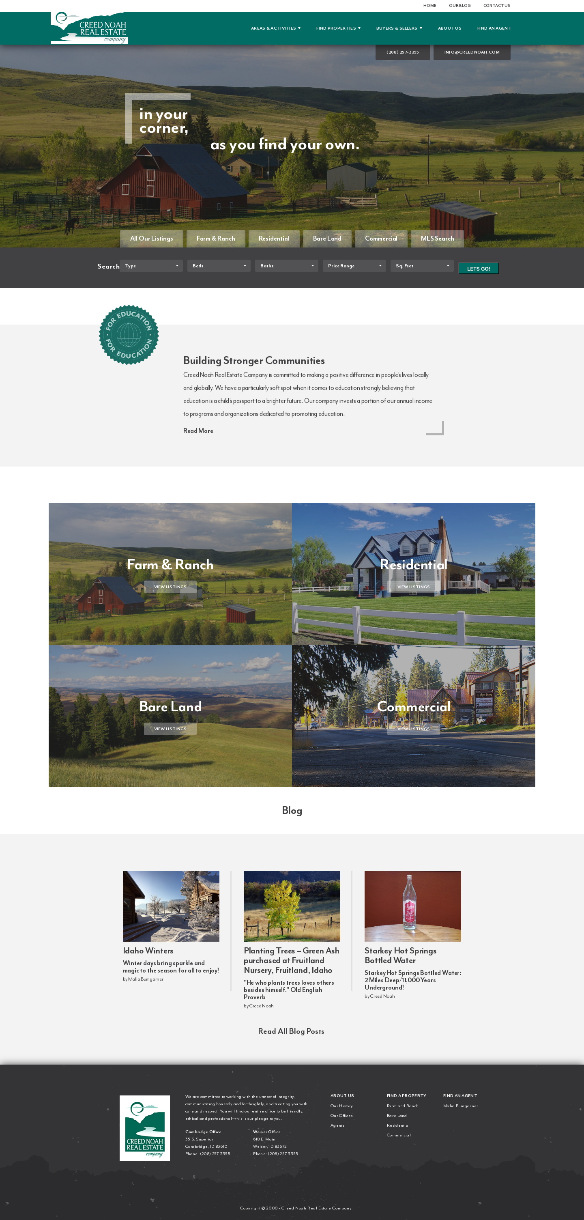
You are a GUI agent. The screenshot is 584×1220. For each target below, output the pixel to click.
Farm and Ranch (403, 1105)
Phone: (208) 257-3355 (207, 1153)
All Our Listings (151, 239)
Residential (274, 239)
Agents (337, 1125)
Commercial (381, 239)
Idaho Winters (148, 950)
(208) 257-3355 (402, 52)
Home (429, 5)
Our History (342, 1105)
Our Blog (460, 5)
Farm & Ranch (216, 239)
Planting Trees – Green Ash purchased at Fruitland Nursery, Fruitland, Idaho (291, 960)
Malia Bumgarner (461, 1105)
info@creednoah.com (472, 52)
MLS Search (437, 239)
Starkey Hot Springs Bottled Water (401, 955)
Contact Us (496, 5)
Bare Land (327, 239)
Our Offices (341, 1115)
